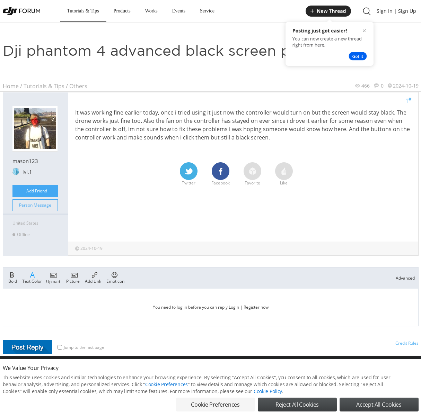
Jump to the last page (81, 347)
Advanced (405, 278)
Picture (73, 277)
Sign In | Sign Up (396, 11)
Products (122, 10)
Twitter (189, 174)
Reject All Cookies (297, 409)
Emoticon (115, 277)
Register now (256, 307)
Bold (12, 277)
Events (178, 10)
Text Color (32, 277)
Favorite (252, 174)
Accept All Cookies (378, 409)
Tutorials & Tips (83, 10)
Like (284, 174)
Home (11, 86)
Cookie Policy (268, 395)
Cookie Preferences (166, 389)
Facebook (220, 174)
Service (207, 10)
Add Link (93, 277)
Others (78, 86)
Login (234, 307)
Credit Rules (407, 343)
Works (151, 10)
